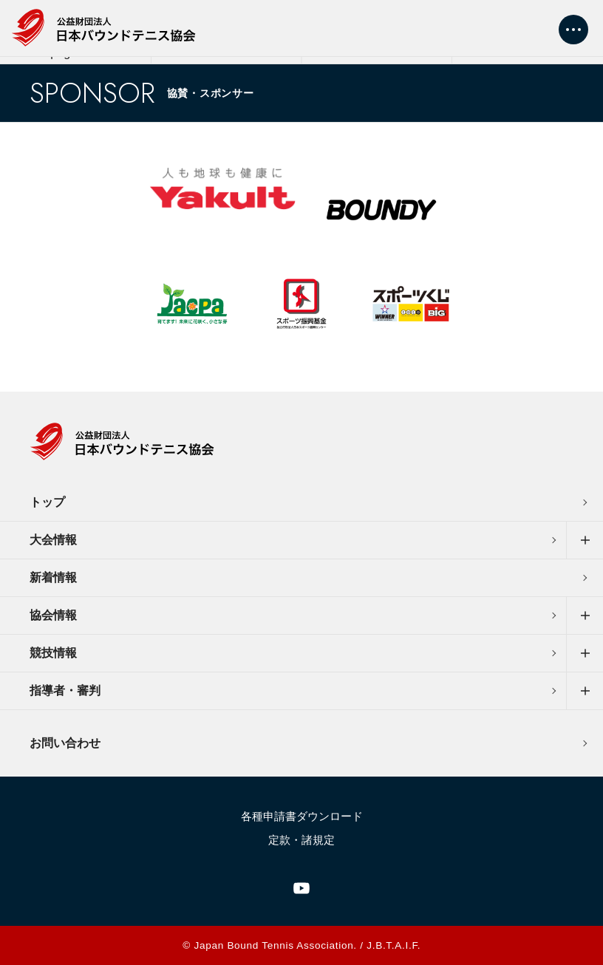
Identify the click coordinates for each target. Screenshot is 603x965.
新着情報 (53, 577)
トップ (47, 502)
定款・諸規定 (301, 839)
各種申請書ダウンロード (302, 816)
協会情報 (53, 615)
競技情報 (53, 653)
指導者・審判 (65, 690)
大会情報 (53, 539)
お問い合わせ (65, 743)
